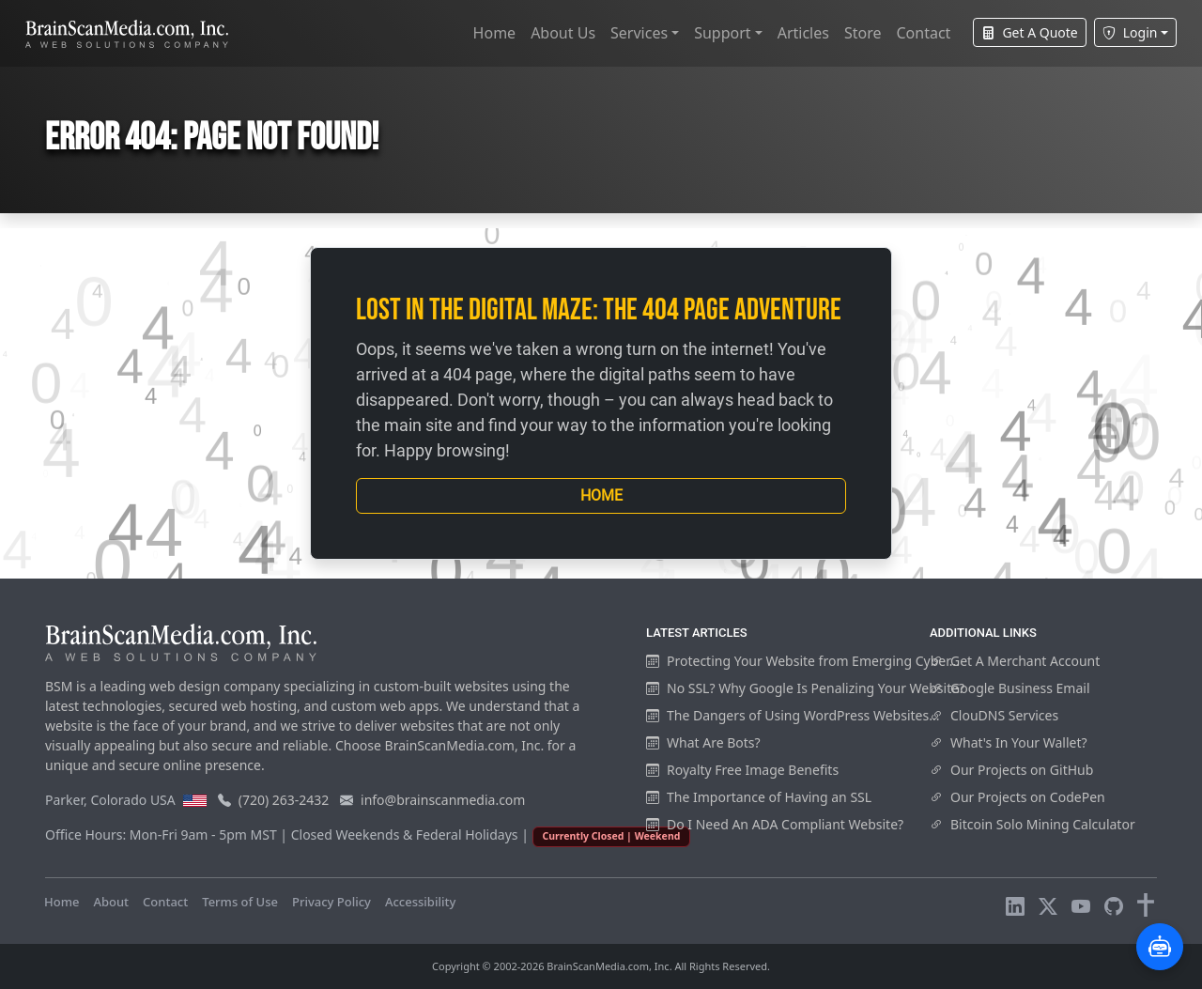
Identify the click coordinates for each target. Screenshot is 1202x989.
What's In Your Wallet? (1008, 742)
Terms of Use (240, 901)
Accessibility (420, 901)
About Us (563, 33)
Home (494, 33)
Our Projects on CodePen (1017, 797)
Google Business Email (1010, 688)
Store (863, 33)
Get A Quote (1029, 32)
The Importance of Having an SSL (758, 797)
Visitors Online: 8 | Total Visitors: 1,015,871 (594, 901)
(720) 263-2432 (284, 800)
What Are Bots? (703, 742)
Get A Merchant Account (1015, 661)
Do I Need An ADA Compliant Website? (774, 824)
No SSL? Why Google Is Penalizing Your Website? (805, 688)
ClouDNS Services (994, 715)
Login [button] (1130, 32)
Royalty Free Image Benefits (742, 770)
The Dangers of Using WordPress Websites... (792, 715)
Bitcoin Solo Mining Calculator (1032, 824)
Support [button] (722, 33)
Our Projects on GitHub (1011, 770)
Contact (923, 33)
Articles (803, 33)
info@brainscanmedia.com (443, 800)
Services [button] (639, 33)
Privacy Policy (331, 901)
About (111, 901)
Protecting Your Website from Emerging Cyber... (803, 661)
